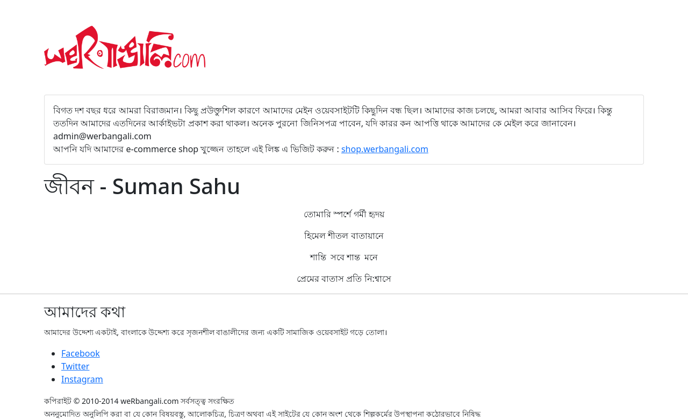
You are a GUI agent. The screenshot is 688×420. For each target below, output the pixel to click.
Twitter (75, 366)
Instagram (82, 379)
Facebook (80, 353)
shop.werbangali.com (384, 149)
